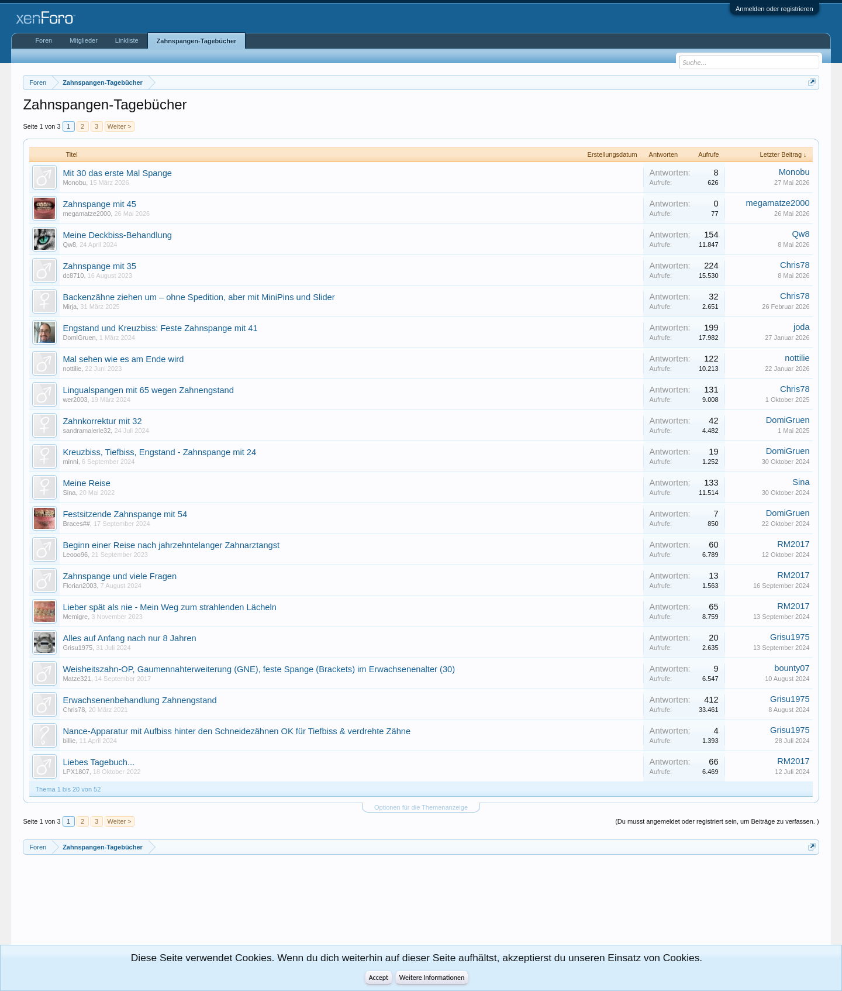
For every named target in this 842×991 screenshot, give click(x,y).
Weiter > (120, 126)
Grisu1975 (77, 647)
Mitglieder (84, 40)
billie (69, 740)
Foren (43, 40)
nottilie (72, 368)
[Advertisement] (75, 904)
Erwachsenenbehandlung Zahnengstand (139, 700)
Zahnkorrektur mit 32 (102, 421)
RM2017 (793, 544)
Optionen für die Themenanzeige (421, 807)
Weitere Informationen (432, 977)
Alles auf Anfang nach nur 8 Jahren (129, 638)
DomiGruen (79, 337)
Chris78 (795, 265)
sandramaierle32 (87, 430)
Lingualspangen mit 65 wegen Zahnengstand (148, 390)
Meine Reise (86, 483)
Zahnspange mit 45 (99, 204)
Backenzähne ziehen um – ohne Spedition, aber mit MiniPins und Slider (198, 297)
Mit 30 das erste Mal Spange (117, 173)
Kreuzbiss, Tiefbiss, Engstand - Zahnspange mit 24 (159, 452)
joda (801, 327)
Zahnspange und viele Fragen (120, 576)
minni (70, 461)
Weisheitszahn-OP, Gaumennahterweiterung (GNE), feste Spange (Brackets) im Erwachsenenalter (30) (259, 669)
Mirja (70, 306)
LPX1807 (76, 771)
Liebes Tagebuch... (98, 762)
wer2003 (75, 399)
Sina (69, 492)
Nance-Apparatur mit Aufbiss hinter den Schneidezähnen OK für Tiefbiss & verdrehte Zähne (236, 731)
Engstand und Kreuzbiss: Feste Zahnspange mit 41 (160, 328)
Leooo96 (75, 554)
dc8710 (73, 275)
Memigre (75, 616)
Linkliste (127, 40)
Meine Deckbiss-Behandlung (117, 235)
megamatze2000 (87, 213)
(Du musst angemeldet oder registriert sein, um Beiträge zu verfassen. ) (717, 821)
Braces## (76, 523)
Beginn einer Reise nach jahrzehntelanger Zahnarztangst (171, 545)
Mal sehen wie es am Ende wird (123, 359)
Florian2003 (79, 585)
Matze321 (77, 678)
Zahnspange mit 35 (99, 266)
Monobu (74, 182)
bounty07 (791, 668)
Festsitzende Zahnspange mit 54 (125, 514)
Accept (378, 977)
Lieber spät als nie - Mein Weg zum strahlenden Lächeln (170, 607)
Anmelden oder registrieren (774, 8)
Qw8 (69, 244)
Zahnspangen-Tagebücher (197, 40)
